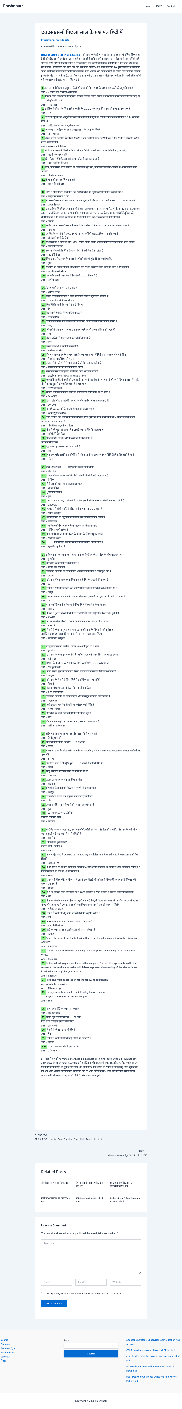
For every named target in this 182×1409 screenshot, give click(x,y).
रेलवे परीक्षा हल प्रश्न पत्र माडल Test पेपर (55, 1201)
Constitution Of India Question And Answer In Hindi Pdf (151, 1358)
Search (67, 1340)
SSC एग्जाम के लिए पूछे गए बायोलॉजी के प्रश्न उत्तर (121, 1185)
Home (148, 6)
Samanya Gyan (9, 1348)
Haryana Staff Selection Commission (61, 55)
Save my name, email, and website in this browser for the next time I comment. (83, 1295)
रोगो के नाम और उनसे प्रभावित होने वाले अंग (89, 1185)
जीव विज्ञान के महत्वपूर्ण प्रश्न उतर (54, 1184)
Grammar (6, 1344)
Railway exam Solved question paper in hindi (125, 1201)
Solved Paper (8, 1353)
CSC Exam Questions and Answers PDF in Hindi (152, 1350)
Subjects (171, 6)
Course (4, 1340)
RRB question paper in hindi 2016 (89, 1201)
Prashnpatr (13, 6)
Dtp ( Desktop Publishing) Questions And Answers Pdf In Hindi (148, 1379)
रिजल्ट (159, 6)
